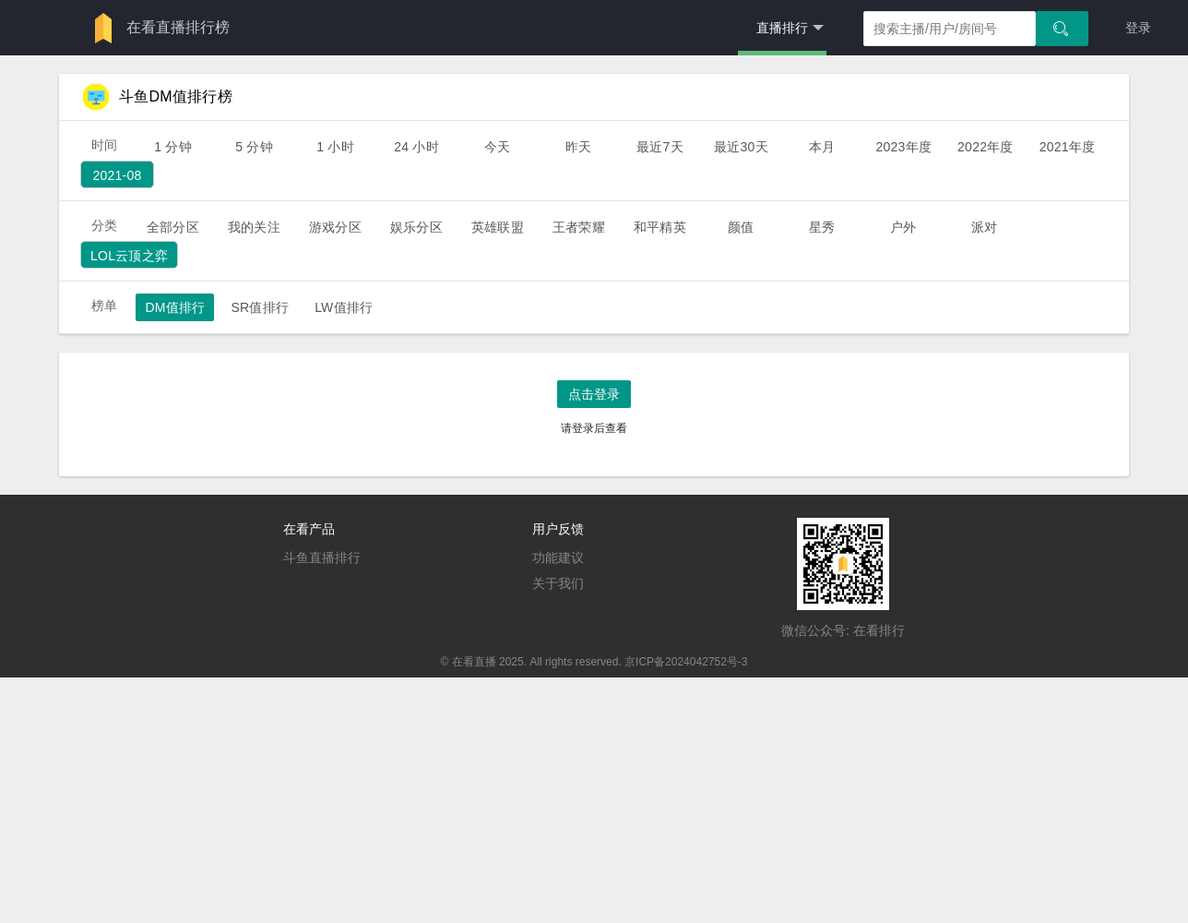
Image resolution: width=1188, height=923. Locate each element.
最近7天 (659, 146)
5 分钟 (254, 146)
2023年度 (903, 146)
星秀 (822, 227)
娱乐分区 (416, 227)
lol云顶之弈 (129, 255)
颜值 (741, 227)
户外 (903, 227)
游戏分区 (335, 227)
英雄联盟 (497, 227)
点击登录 (594, 394)
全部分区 (173, 227)
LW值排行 (344, 307)
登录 (1138, 27)
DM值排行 (175, 307)
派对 (984, 227)
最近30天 (741, 146)
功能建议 (558, 557)
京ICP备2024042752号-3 (685, 661)
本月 (822, 146)
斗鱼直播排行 (322, 557)
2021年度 (1068, 146)
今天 (497, 146)
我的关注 (254, 227)
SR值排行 (260, 307)
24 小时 (416, 146)
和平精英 (660, 227)
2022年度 (985, 146)
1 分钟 (173, 146)
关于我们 (558, 583)
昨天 (578, 146)
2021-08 (116, 175)
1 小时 (335, 146)
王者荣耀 (578, 227)
